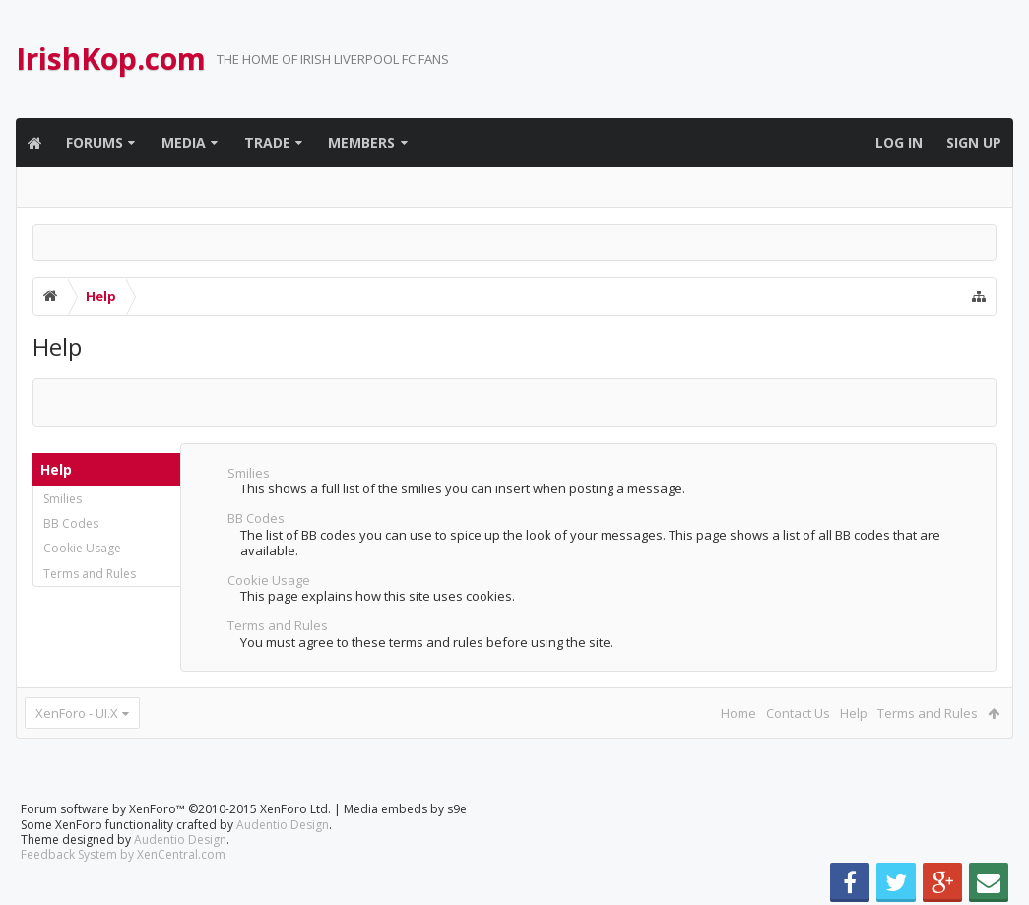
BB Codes (70, 523)
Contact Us (798, 713)
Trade (267, 142)
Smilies (62, 498)
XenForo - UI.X (76, 713)
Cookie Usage (82, 548)
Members (361, 142)
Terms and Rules (89, 573)
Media (183, 142)
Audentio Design (282, 824)
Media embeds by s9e (405, 809)
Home (738, 713)
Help (854, 713)
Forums (94, 142)
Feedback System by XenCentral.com (123, 854)
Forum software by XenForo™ (176, 809)
